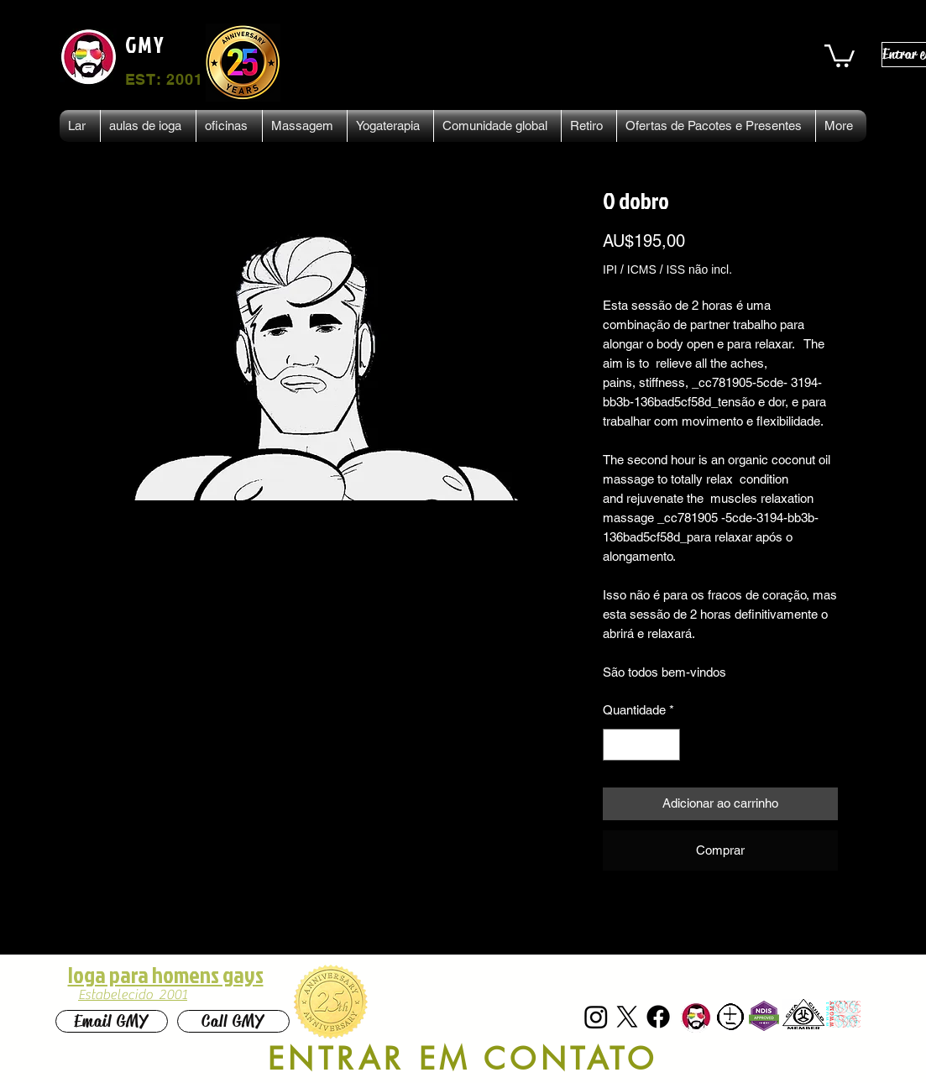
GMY (145, 44)
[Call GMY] (233, 1021)
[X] (627, 1017)
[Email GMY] (111, 1021)
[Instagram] (596, 1017)
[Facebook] (658, 1017)
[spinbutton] (642, 745)
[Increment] (667, 745)
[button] (839, 54)
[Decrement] (616, 745)
